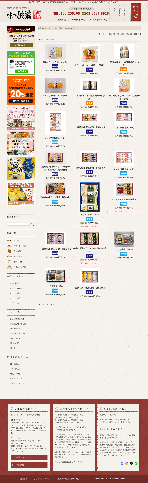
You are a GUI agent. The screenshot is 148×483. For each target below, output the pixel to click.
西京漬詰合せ (15, 364)
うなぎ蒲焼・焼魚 (55, 286)
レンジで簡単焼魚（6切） (124, 128)
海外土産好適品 (16, 329)
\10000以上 (14, 303)
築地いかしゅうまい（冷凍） (55, 62)
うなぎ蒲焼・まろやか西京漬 (124, 199)
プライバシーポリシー (42, 479)
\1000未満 (14, 283)
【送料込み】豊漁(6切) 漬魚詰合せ (90, 127)
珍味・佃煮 (18, 262)
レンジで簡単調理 (17, 319)
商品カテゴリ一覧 (44, 28)
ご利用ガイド (66, 462)
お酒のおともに (16, 338)
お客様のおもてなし (18, 333)
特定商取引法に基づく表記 (68, 479)
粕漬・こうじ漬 (20, 246)
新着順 (136, 34)
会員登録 (119, 10)
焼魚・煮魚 (18, 256)
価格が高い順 (126, 34)
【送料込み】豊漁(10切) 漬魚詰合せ (55, 249)
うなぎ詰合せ (15, 369)
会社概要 (23, 479)
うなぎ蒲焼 (18, 251)
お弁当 (12, 348)
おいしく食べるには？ (98, 20)
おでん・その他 (20, 267)
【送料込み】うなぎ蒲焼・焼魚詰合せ (55, 197)
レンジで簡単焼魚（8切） (124, 169)
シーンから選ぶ (57, 28)
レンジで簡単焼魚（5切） (55, 138)
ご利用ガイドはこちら (23, 457)
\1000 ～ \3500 (16, 288)
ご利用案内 (61, 20)
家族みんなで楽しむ (18, 324)
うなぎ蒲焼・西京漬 (124, 249)
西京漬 (16, 241)
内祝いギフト (15, 374)
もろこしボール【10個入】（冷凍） (90, 65)
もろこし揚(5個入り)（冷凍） (55, 95)
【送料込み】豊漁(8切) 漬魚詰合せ (90, 168)
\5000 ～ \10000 (16, 298)
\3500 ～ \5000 (16, 293)
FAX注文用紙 (19, 465)
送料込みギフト (16, 379)
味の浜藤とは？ (78, 20)
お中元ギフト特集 (17, 383)
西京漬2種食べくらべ (90, 214)
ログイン (115, 9)
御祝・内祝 (14, 343)
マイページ (124, 12)
